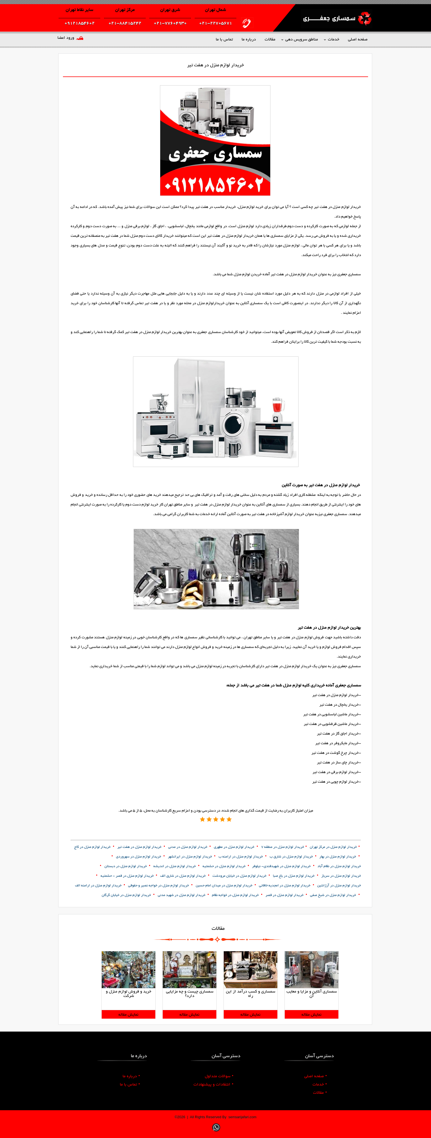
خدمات (320, 1084)
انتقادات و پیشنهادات (213, 1084)
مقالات (320, 1093)
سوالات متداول (219, 1076)
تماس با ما (130, 1084)
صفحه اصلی (315, 1076)
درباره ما (131, 1076)
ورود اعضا (65, 38)
